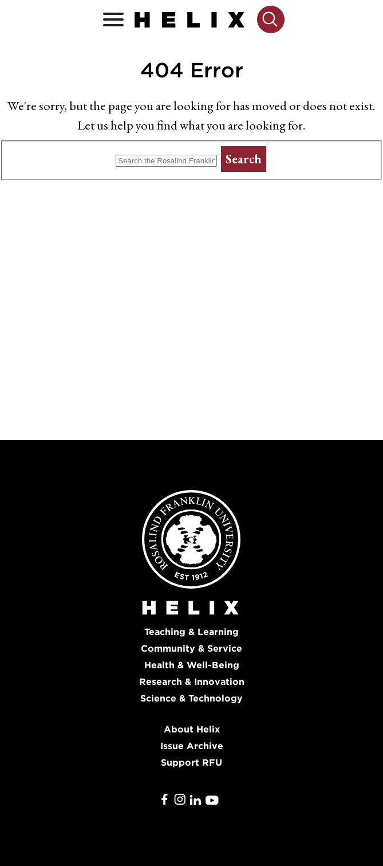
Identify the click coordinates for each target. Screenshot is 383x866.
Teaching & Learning (191, 631)
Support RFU (191, 762)
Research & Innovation (191, 681)
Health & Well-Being (191, 665)
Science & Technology (191, 698)
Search (244, 159)
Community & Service (191, 648)
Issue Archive (191, 745)
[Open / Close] (113, 20)
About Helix (192, 729)
